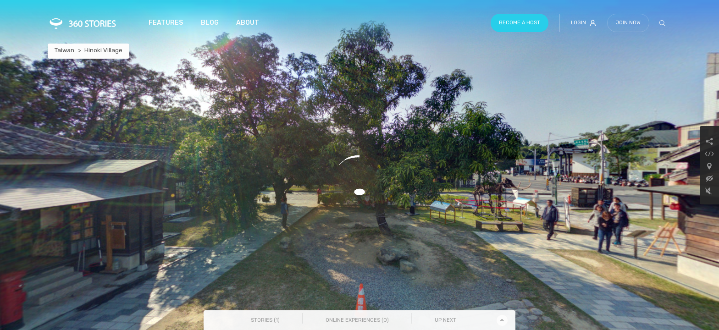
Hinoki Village (103, 50)
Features (166, 23)
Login (583, 23)
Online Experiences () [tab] (357, 320)
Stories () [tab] (265, 320)
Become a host (519, 23)
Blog (210, 23)
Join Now (628, 23)
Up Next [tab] (445, 320)
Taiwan (64, 50)
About (247, 23)
